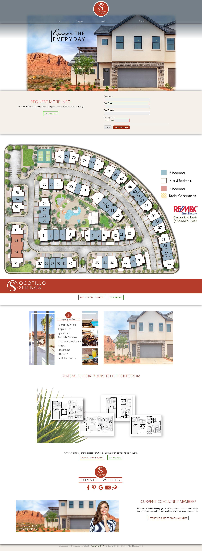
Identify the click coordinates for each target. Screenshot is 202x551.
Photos (122, 21)
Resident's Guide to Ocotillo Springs (168, 518)
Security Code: (109, 117)
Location (103, 21)
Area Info (142, 21)
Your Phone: (109, 110)
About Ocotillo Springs (92, 297)
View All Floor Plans (92, 457)
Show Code (109, 120)
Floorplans (80, 21)
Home (58, 21)
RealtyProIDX (97, 546)
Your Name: (108, 96)
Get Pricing (50, 114)
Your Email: (108, 103)
